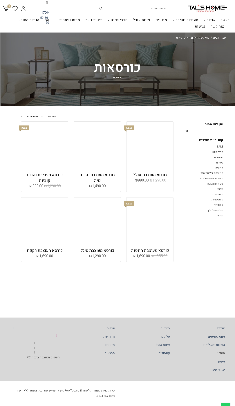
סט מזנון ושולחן (215, 184)
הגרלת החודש (28, 20)
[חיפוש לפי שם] (100, 8)
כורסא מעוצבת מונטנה (150, 251)
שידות (219, 216)
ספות (220, 189)
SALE (49, 20)
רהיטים (165, 328)
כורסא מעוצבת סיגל (97, 251)
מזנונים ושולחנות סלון (211, 173)
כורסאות (218, 157)
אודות (211, 20)
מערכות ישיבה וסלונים (211, 178)
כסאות (219, 163)
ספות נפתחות (69, 20)
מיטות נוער (94, 20)
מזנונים (161, 20)
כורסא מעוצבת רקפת (45, 251)
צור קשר (217, 26)
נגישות (200, 26)
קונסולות (218, 205)
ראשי (225, 20)
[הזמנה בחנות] (32, 116)
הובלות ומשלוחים (214, 345)
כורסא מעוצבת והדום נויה (97, 178)
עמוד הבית (219, 38)
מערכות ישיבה (187, 20)
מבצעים (110, 353)
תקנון (221, 361)
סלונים (165, 336)
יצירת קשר (218, 369)
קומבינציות (217, 200)
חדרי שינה (119, 20)
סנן (187, 131)
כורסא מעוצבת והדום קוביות (45, 178)
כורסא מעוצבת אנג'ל (150, 175)
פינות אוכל (141, 20)
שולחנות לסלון (215, 210)
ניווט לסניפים (216, 336)
